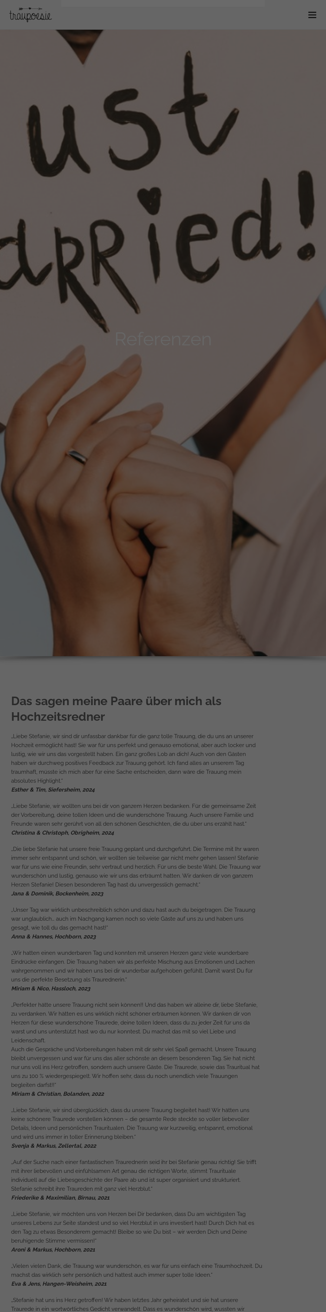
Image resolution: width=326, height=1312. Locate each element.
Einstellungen (97, 102)
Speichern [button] (163, 166)
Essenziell (109, 119)
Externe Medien (205, 119)
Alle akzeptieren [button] (163, 144)
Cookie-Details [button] (163, 204)
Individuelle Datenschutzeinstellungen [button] (163, 188)
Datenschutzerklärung (143, 95)
